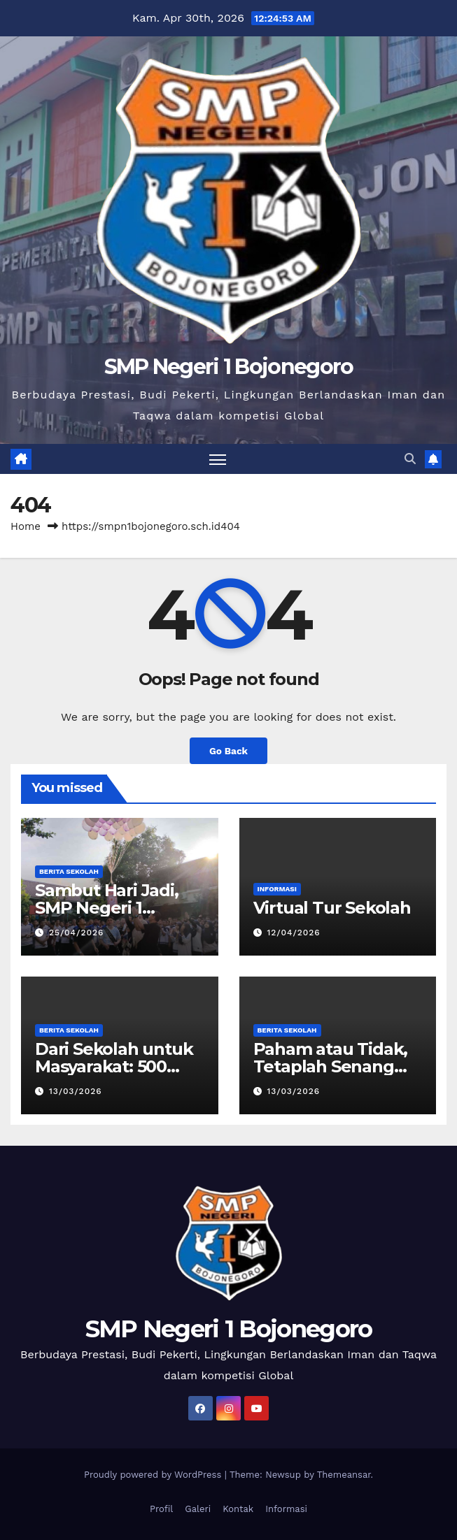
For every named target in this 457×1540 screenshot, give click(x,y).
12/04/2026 (293, 932)
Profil (161, 1509)
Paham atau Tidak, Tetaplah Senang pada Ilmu (330, 1066)
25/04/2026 (76, 932)
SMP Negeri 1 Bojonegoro (228, 367)
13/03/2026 (75, 1091)
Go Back (228, 750)
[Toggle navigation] (218, 459)
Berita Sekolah (69, 871)
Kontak (238, 1509)
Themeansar (344, 1474)
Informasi (277, 889)
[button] (410, 459)
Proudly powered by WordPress (154, 1474)
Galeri (198, 1509)
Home (25, 526)
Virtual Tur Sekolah (332, 908)
